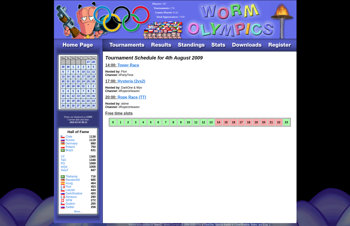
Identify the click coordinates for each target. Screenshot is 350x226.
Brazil (69, 150)
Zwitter (70, 207)
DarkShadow (74, 193)
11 (88, 71)
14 (68, 76)
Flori (68, 186)
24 (83, 81)
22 (73, 81)
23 (78, 81)
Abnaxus (71, 197)
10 (83, 71)
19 (93, 76)
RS (63, 163)
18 (88, 76)
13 (63, 76)
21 (68, 81)
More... (78, 211)
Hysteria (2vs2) (131, 81)
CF (63, 156)
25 (88, 81)
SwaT (64, 170)
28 (93, 62)
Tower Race (128, 65)
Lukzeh (70, 190)
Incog (69, 183)
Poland (70, 147)
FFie (198, 224)
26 (93, 81)
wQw (64, 166)
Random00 (73, 180)
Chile (69, 136)
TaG (63, 160)
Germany (72, 143)
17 (83, 76)
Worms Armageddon (140, 224)
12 (93, 71)
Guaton (70, 203)
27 (88, 62)
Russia (70, 140)
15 (73, 76)
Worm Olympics (172, 224)
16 (78, 76)
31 (83, 86)
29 (63, 67)
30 (68, 67)
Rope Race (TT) (132, 97)
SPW (69, 200)
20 (63, 81)
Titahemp (71, 176)
